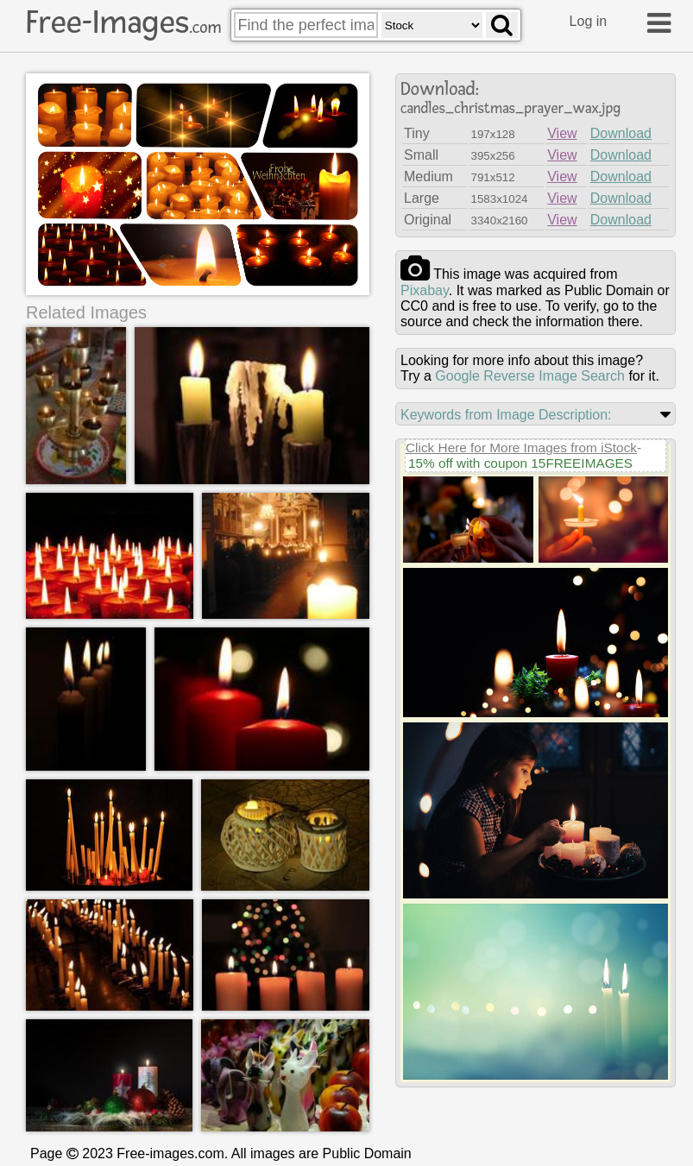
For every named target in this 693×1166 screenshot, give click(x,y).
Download (621, 133)
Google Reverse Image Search (530, 376)
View (561, 133)
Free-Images (123, 22)
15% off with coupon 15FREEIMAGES (520, 463)
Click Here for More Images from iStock (521, 447)
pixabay (424, 290)
